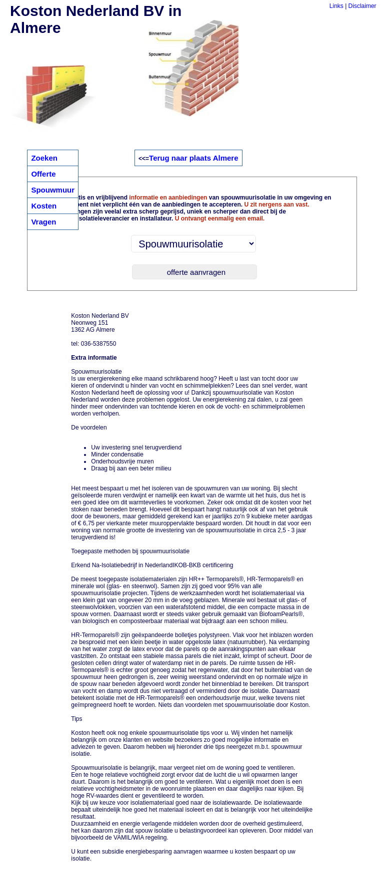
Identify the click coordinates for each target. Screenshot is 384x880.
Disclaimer (362, 5)
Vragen (43, 222)
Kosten (43, 206)
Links (337, 5)
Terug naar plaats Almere (193, 158)
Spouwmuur (52, 190)
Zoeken (44, 158)
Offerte (43, 174)
